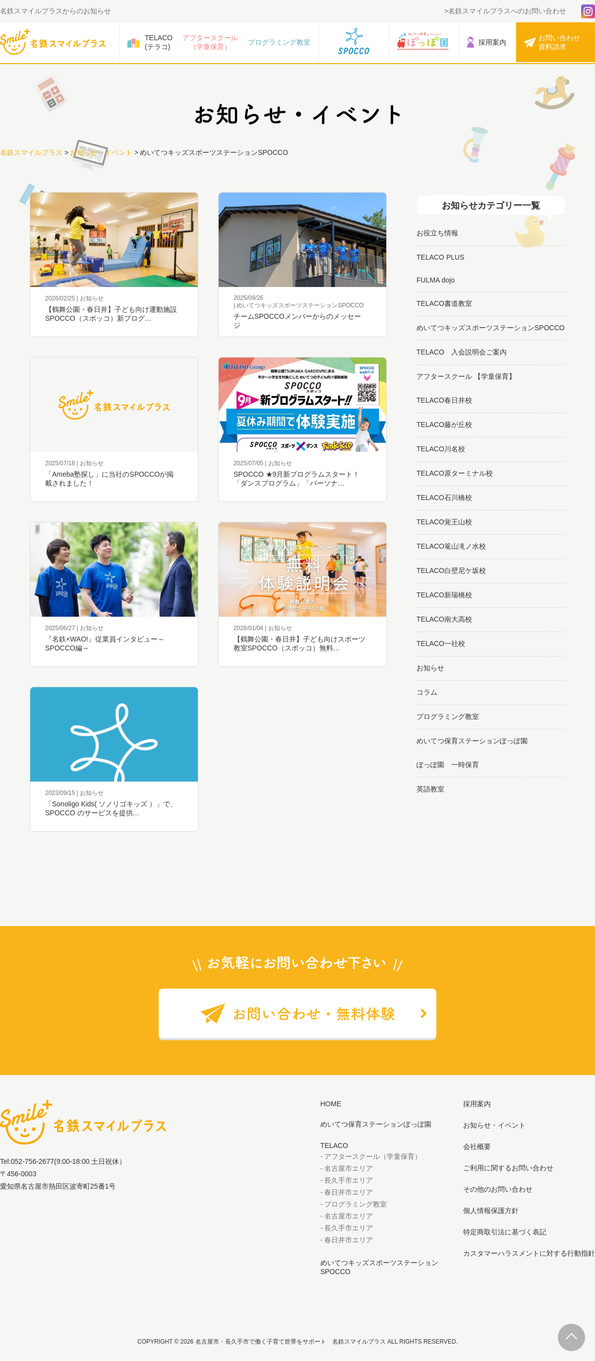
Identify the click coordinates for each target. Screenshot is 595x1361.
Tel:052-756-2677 (27, 1161)
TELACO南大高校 (444, 619)
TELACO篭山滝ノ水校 (451, 546)
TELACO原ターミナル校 (454, 473)
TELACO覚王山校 (444, 522)
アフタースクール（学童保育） (210, 42)
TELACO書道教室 (444, 303)
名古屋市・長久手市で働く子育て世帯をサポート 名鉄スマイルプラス (290, 1341)
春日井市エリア (348, 1192)
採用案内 (492, 42)
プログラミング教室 (279, 42)
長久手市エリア (348, 1180)
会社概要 (477, 1146)
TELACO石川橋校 (444, 497)
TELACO (334, 1145)
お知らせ (430, 668)
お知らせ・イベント (101, 152)
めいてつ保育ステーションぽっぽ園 (472, 741)
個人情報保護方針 (491, 1211)
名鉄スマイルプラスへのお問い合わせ (507, 11)
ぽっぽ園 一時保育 (447, 765)
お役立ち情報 (437, 233)
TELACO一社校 (440, 643)
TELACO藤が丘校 (444, 425)
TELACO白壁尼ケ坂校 (451, 570)
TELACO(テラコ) (159, 42)
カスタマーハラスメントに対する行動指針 (529, 1253)
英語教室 (430, 789)
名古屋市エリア (348, 1168)
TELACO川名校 (440, 449)
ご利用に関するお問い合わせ (508, 1168)
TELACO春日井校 (444, 400)
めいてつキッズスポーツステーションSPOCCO (490, 328)
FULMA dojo (435, 280)
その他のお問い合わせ (498, 1189)
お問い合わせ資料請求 (559, 42)
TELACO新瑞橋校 (444, 595)
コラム (426, 692)
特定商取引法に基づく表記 (504, 1232)
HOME (330, 1104)
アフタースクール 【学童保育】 (466, 376)
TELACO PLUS (440, 257)
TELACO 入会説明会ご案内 (461, 352)
